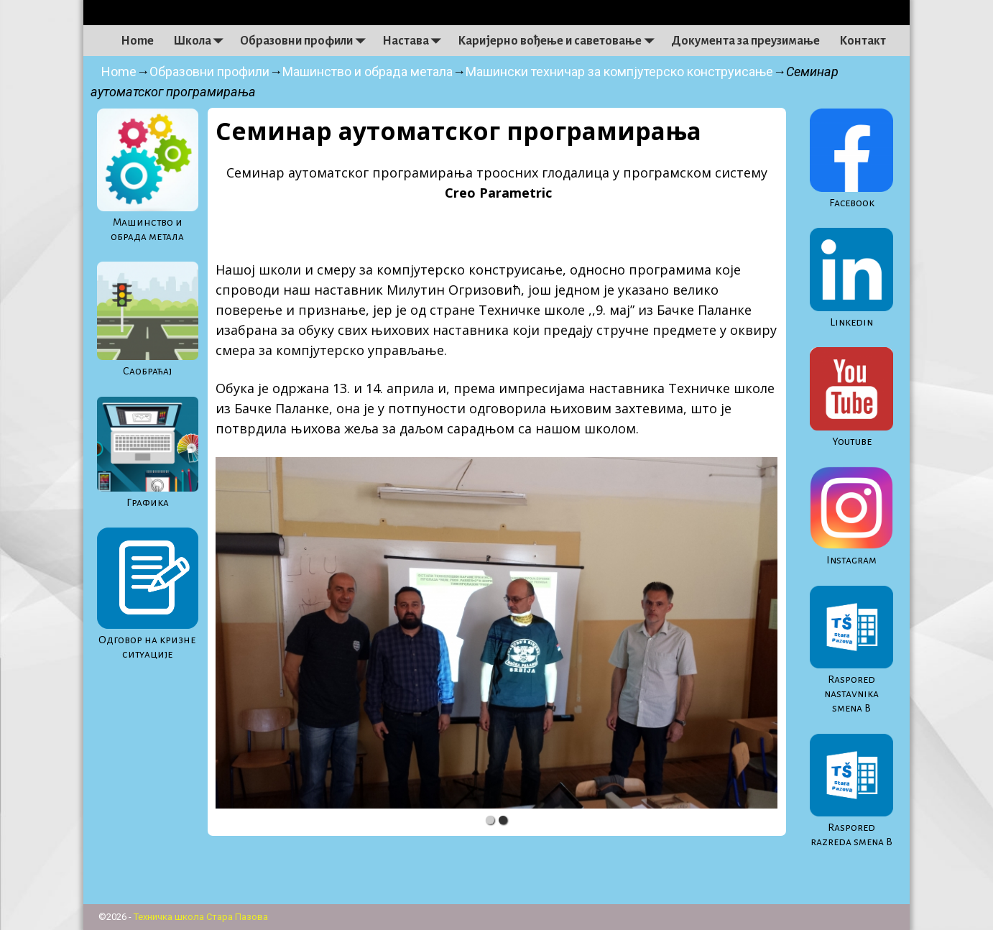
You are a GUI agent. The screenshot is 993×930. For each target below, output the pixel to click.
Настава (415, 41)
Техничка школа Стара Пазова (201, 916)
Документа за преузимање (745, 40)
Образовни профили (306, 41)
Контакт (862, 40)
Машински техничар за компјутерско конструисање (619, 71)
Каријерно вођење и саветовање (559, 41)
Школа (202, 41)
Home (137, 40)
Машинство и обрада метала (367, 71)
